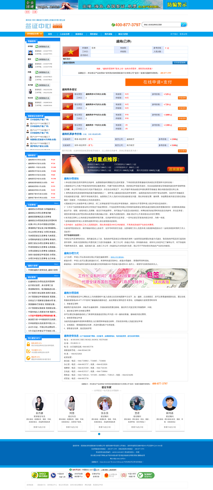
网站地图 (88, 485)
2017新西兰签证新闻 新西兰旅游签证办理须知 (43, 293)
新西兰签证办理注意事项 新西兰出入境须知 (43, 243)
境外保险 (108, 34)
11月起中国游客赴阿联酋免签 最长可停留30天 (43, 316)
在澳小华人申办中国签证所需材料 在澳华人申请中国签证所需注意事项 (43, 224)
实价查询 (182, 151)
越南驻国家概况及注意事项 (39, 217)
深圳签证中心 (52, 485)
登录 (27, 12)
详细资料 (182, 98)
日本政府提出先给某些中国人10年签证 (43, 323)
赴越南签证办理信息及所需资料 (41, 282)
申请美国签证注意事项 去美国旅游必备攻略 (43, 247)
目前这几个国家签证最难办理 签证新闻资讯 (43, 301)
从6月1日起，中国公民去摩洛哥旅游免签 (43, 327)
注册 (34, 12)
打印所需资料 (180, 63)
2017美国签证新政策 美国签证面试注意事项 (43, 308)
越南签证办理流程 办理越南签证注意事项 (43, 209)
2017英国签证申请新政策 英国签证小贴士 (43, 297)
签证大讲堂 (123, 34)
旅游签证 (79, 34)
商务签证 (94, 34)
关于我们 (174, 34)
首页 (50, 34)
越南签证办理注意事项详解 (39, 213)
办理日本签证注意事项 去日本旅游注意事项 (43, 258)
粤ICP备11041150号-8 (117, 459)
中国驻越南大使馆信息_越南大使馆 (43, 270)
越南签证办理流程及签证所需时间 (42, 221)
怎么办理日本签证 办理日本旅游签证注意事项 (43, 232)
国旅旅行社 (41, 485)
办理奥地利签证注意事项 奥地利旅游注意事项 (43, 239)
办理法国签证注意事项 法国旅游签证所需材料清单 (43, 251)
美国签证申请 (98, 485)
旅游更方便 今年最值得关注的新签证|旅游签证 (43, 319)
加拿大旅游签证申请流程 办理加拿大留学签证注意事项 (43, 255)
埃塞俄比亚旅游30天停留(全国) (43, 141)
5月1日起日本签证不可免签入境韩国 (43, 331)
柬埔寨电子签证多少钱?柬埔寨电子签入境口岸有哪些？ (43, 228)
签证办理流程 (63, 485)
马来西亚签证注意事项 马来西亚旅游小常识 (43, 236)
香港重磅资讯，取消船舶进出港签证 (43, 289)
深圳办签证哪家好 (76, 485)
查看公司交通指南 (117, 257)
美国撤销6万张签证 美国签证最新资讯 (43, 304)
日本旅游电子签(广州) (39, 121)
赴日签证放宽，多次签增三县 (40, 285)
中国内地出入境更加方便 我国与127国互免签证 (43, 312)
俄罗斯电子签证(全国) (39, 147)
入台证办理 (64, 34)
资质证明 (183, 34)
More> (56, 203)
